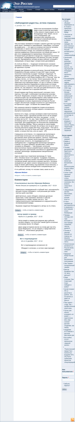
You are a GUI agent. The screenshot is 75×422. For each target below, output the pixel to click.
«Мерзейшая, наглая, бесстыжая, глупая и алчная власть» (69, 194)
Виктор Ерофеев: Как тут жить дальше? (69, 272)
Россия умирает (67, 138)
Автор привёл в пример (26, 214)
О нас (22, 11)
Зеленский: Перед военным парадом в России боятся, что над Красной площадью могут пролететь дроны (68, 67)
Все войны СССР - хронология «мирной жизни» (68, 341)
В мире (38, 9)
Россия (21, 9)
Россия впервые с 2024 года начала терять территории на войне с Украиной (69, 124)
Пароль (65, 377)
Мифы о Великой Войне (67, 143)
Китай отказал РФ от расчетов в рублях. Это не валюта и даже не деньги (69, 294)
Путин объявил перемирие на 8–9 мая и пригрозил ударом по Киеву (69, 26)
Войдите (17, 175)
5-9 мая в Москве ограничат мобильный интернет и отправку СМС (68, 95)
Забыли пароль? (67, 384)
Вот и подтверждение (28, 239)
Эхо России (22, 3)
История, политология (9, 11)
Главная (5, 9)
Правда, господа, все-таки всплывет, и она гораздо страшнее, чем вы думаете (68, 221)
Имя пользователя (68, 370)
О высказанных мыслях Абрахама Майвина (32, 183)
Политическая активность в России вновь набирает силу (69, 247)
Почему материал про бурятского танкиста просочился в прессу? (69, 152)
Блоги (13, 9)
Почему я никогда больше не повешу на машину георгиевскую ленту (69, 236)
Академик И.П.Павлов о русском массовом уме (69, 332)
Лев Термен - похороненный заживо (69, 265)
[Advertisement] (38, 338)
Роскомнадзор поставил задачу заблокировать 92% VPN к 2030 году (69, 83)
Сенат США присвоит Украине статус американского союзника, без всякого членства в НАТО (69, 180)
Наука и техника (49, 9)
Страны (29, 9)
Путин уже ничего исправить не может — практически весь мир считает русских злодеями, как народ (69, 319)
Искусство (61, 9)
